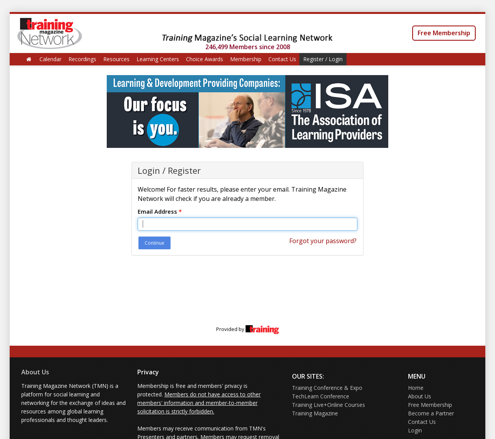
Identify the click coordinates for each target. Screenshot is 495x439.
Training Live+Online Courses (328, 404)
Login (415, 430)
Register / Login (323, 59)
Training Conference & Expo (327, 387)
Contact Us (282, 59)
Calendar (50, 59)
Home (415, 387)
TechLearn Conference (320, 396)
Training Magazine (315, 413)
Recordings (82, 59)
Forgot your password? (323, 241)
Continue (154, 243)
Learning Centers (158, 59)
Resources (116, 59)
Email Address (160, 211)
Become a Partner (431, 413)
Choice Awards (204, 59)
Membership (245, 59)
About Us (35, 372)
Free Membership (444, 33)
